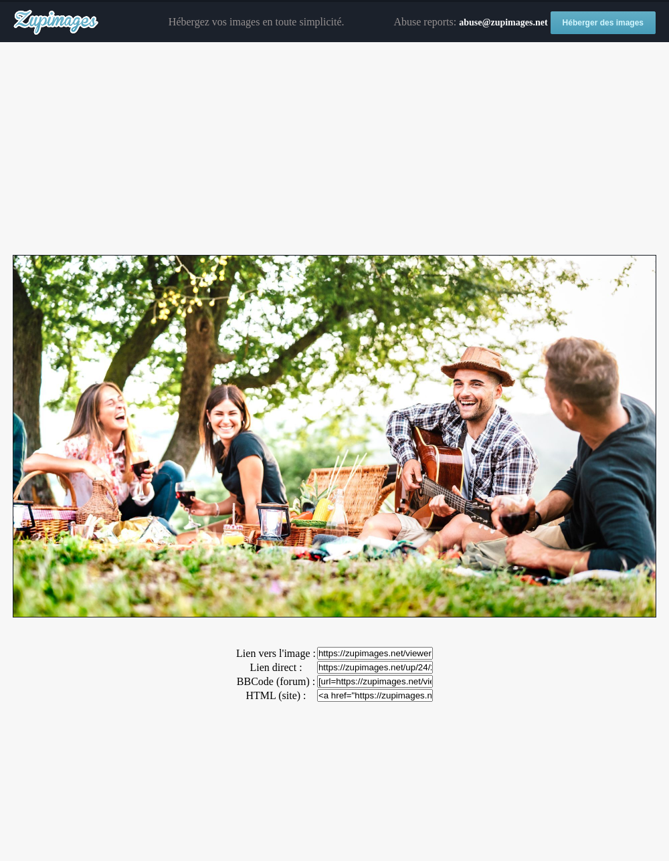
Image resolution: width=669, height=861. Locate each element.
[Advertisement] (334, 149)
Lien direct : (276, 667)
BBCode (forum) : (276, 681)
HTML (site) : (276, 695)
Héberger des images (603, 22)
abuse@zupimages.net (503, 22)
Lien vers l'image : (276, 653)
